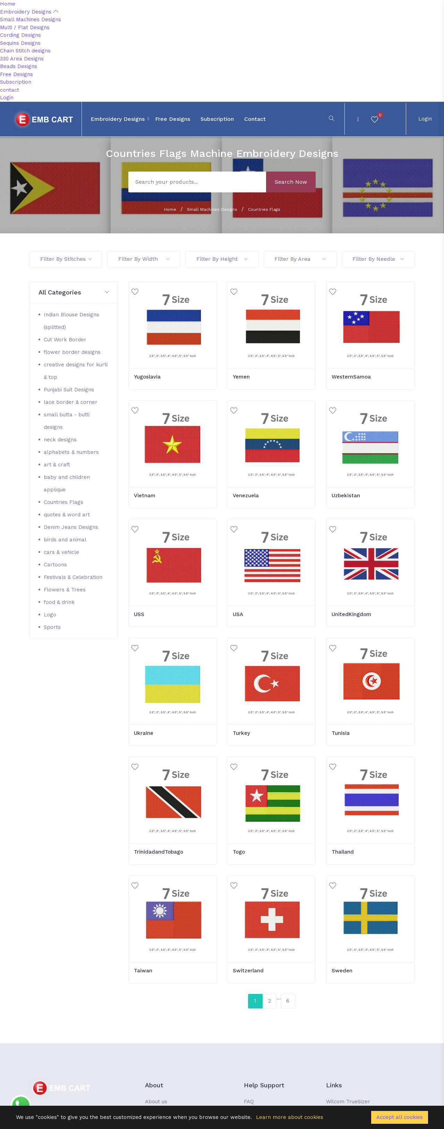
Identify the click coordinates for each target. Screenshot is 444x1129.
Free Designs (16, 74)
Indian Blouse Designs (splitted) (71, 321)
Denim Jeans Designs (71, 527)
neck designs (60, 440)
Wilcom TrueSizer (348, 1101)
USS (139, 614)
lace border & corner (70, 402)
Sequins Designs (20, 43)
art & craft (57, 465)
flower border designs (72, 352)
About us (156, 1101)
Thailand (343, 852)
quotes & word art (67, 515)
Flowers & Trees (65, 590)
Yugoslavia (147, 377)
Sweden (342, 971)
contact (9, 90)
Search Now (291, 182)
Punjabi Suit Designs (69, 390)
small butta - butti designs (66, 421)
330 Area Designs (22, 59)
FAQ (249, 1101)
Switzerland (248, 971)
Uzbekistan (346, 495)
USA (238, 614)
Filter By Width (144, 259)
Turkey (241, 733)
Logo (50, 615)
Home (7, 4)
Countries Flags (264, 209)
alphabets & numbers (71, 452)
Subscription (15, 82)
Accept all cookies (399, 1117)
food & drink (59, 602)
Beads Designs (18, 66)
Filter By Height (222, 259)
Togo (239, 852)
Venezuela (246, 495)
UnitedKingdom (351, 614)
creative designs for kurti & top (76, 371)
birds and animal (65, 540)
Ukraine (143, 733)
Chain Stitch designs (25, 51)
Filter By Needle (378, 259)
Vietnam (144, 495)
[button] (74, 293)
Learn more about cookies (289, 1117)
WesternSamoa (351, 377)
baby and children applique (67, 483)
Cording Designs (20, 35)
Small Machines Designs (30, 19)
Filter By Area (300, 259)
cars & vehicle (61, 552)
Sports (52, 627)
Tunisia (341, 733)
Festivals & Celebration (73, 577)
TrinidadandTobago (158, 852)
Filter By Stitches (66, 259)
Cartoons (55, 565)
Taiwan (143, 971)
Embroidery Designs (29, 12)
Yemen (241, 377)
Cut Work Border (65, 340)
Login (7, 97)
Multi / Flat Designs (25, 27)
